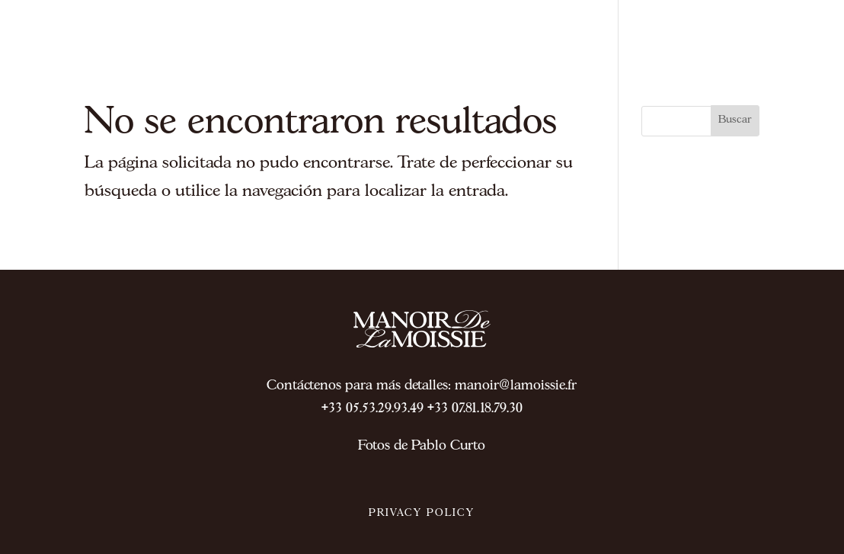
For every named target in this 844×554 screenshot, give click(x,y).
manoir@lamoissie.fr (516, 385)
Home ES (676, 173)
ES (791, 52)
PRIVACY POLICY (422, 513)
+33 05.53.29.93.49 (372, 408)
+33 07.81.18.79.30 (475, 408)
